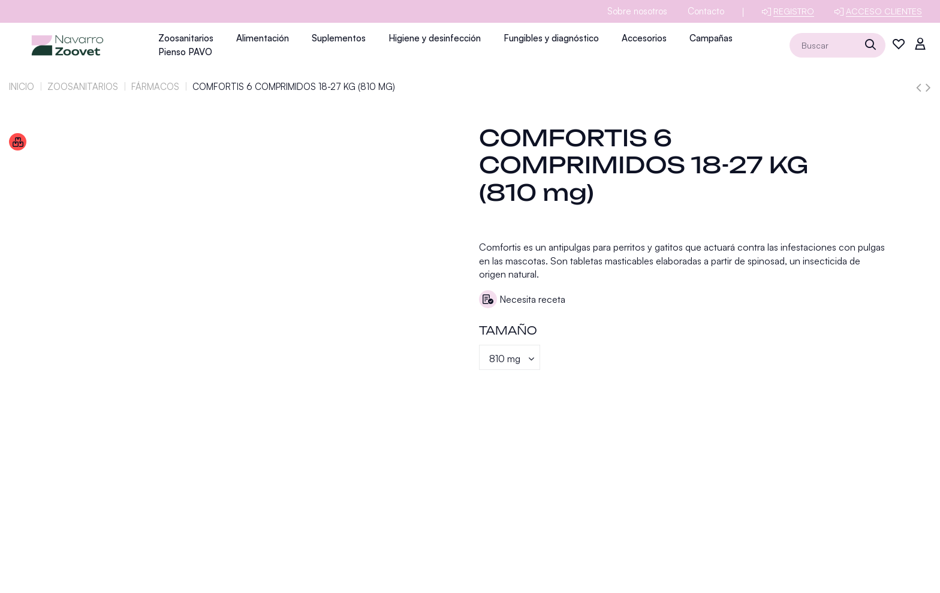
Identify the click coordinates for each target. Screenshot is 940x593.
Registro (793, 11)
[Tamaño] (509, 357)
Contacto (706, 11)
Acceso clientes (884, 11)
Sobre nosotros (637, 11)
